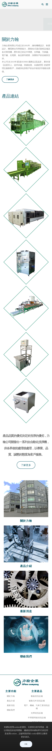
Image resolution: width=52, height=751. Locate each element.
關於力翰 (11, 696)
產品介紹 (11, 701)
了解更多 (10, 79)
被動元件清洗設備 (37, 701)
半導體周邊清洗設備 (37, 718)
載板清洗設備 (37, 696)
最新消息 (11, 705)
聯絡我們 (11, 710)
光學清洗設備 (37, 713)
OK (25, 744)
